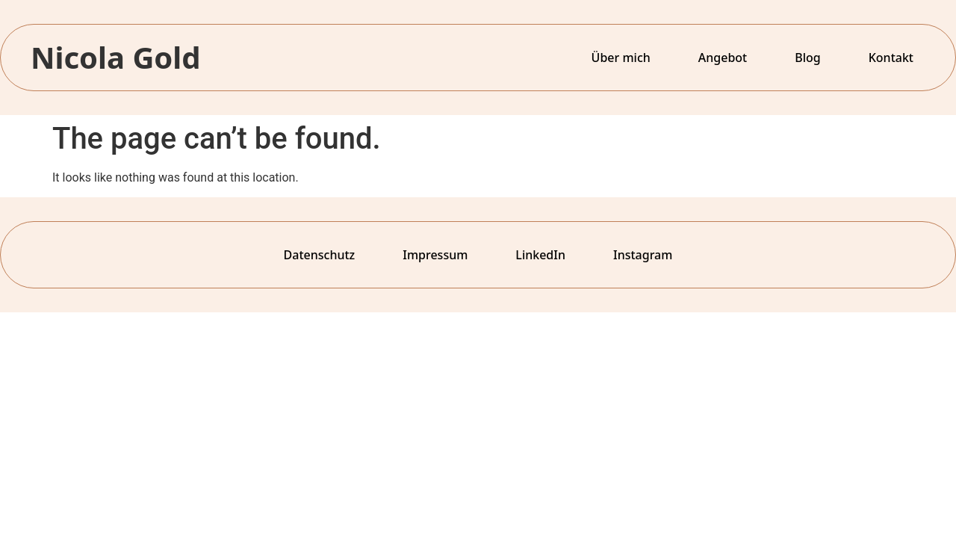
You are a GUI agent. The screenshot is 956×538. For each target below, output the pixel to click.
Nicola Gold (116, 57)
